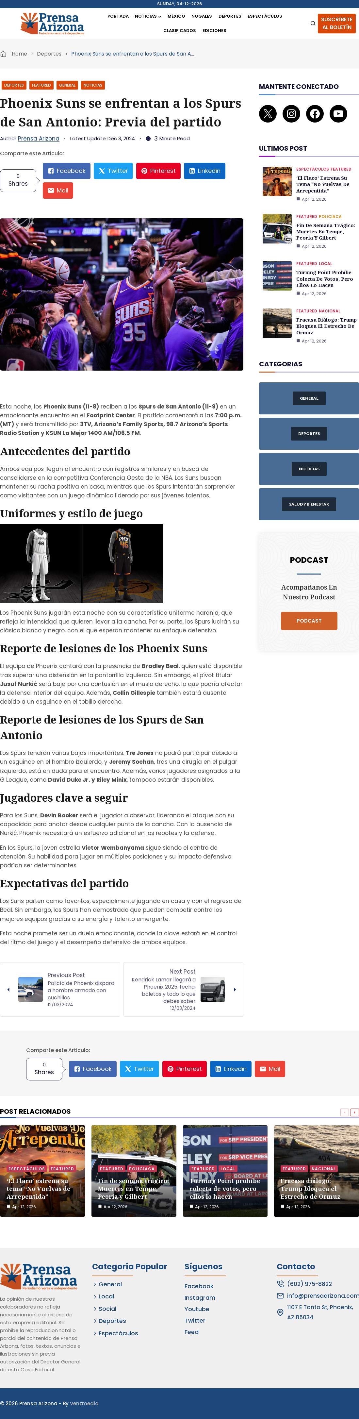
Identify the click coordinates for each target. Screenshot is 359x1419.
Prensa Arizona (38, 138)
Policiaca (330, 206)
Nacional (329, 298)
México (176, 16)
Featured (41, 85)
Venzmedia (84, 1403)
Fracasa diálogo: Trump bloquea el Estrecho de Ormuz (325, 313)
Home (19, 54)
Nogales (201, 16)
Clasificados (179, 30)
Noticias (93, 85)
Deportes (230, 16)
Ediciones (214, 30)
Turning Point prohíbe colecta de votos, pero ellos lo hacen (323, 267)
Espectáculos (265, 16)
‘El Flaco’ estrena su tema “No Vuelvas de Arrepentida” (322, 175)
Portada (118, 16)
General (67, 85)
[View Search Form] (313, 23)
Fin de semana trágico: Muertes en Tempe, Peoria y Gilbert (325, 221)
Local (325, 252)
